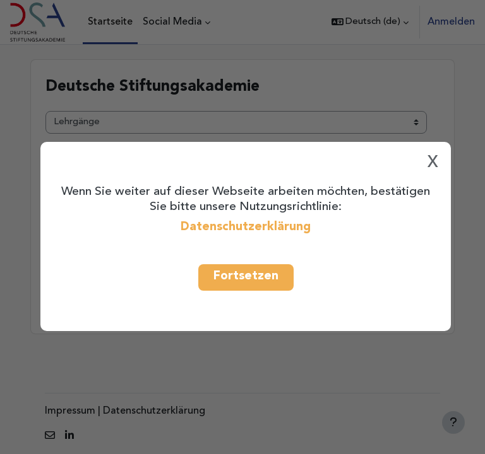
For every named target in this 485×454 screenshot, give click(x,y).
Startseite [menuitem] (110, 22)
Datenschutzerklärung (246, 227)
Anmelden (451, 22)
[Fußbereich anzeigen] (453, 422)
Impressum (70, 411)
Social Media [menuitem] (172, 22)
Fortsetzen (245, 276)
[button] (370, 22)
